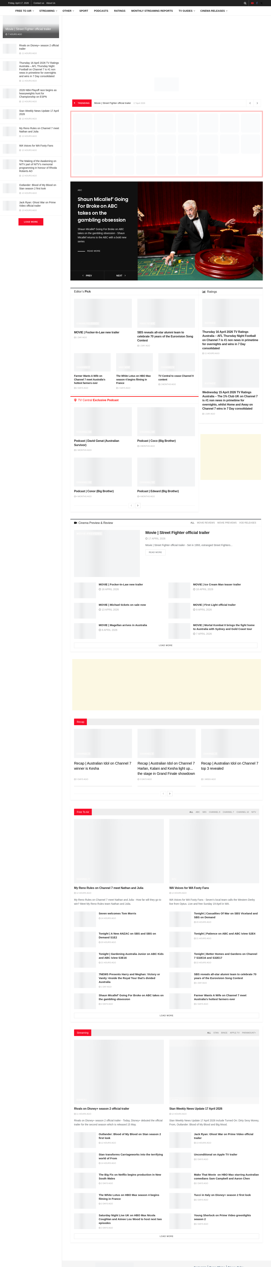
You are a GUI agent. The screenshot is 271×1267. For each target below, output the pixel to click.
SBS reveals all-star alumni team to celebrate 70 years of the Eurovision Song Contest (165, 336)
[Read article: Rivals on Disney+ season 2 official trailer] (119, 1072)
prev (87, 275)
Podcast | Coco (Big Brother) (156, 440)
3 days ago (81, 779)
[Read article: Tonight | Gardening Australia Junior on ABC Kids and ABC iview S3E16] (85, 960)
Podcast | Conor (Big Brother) (94, 491)
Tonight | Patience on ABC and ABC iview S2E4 (224, 933)
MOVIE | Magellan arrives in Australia (123, 625)
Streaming (47, 10)
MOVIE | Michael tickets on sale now (122, 604)
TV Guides (185, 10)
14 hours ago (107, 918)
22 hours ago (202, 962)
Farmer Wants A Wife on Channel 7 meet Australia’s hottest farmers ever (89, 379)
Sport (83, 10)
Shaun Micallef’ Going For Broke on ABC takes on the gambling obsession (103, 209)
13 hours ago (202, 1143)
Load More (31, 222)
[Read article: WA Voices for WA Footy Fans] (214, 851)
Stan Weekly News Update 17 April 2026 (195, 1108)
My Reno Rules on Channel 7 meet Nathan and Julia (108, 887)
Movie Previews (89, 533)
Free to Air (23, 10)
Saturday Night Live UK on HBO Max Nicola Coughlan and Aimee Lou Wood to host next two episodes (130, 1219)
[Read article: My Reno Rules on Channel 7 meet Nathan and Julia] (119, 851)
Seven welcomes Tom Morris (117, 913)
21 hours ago (202, 938)
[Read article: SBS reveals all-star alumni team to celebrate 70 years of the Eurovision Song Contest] (166, 313)
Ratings (119, 10)
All (192, 522)
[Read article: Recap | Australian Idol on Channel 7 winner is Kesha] (103, 743)
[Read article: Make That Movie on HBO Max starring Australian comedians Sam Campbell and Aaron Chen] (180, 1180)
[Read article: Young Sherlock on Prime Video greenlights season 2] (180, 1221)
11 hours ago (210, 353)
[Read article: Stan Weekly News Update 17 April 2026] (214, 1072)
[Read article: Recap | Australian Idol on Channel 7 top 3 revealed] (230, 743)
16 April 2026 (109, 589)
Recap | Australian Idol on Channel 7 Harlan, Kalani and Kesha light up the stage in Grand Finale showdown (166, 768)
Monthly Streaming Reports (152, 10)
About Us (50, 3)
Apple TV (235, 1033)
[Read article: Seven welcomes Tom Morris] (85, 919)
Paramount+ (249, 1033)
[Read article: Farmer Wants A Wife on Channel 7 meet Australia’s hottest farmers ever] (92, 362)
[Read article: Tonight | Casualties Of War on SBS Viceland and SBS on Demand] (180, 919)
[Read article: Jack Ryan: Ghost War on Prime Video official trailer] (180, 1140)
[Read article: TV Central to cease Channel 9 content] (176, 362)
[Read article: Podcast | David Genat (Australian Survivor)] (103, 421)
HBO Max (124, 367)
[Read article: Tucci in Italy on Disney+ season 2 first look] (180, 1201)
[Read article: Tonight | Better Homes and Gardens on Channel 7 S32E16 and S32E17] (180, 960)
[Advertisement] (166, 43)
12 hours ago (82, 893)
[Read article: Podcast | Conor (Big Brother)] (103, 472)
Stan (216, 1033)
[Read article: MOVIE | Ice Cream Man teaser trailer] (179, 590)
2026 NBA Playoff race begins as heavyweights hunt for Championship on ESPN (38, 93)
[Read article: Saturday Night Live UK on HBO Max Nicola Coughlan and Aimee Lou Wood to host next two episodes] (85, 1221)
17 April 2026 (155, 538)
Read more (93, 251)
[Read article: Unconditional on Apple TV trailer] (180, 1160)
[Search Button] (245, 3)
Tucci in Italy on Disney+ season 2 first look (222, 1194)
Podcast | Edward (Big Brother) (158, 491)
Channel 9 (167, 367)
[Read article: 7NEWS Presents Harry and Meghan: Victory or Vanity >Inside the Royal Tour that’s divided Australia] (85, 980)
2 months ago (167, 384)
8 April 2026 (108, 629)
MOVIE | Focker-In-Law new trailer (96, 332)
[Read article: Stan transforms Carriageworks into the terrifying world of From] (85, 1160)
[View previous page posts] (131, 505)
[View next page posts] (138, 505)
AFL (174, 879)
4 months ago (146, 446)
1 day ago (80, 337)
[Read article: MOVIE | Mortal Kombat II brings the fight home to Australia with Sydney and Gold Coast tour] (179, 631)
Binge (224, 1033)
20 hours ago (202, 922)
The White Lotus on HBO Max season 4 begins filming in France (133, 379)
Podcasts (101, 10)
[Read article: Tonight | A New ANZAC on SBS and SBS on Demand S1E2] (85, 939)
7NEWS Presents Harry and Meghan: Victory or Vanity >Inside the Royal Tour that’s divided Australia (129, 978)
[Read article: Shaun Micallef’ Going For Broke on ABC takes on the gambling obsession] (200, 231)
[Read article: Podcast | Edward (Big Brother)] (166, 472)
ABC (80, 190)
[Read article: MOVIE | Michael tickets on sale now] (85, 611)
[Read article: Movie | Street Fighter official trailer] (107, 553)
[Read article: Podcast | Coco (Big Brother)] (166, 421)
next (120, 275)
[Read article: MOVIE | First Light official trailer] (179, 611)
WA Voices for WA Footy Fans (36, 145)
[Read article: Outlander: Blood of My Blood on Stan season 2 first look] (85, 1140)
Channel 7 (83, 367)
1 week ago (208, 779)
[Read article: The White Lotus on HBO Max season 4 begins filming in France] (134, 362)
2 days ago (81, 388)
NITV (253, 812)
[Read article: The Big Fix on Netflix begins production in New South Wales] (85, 1180)
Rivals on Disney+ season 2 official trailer (101, 1108)
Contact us (39, 3)
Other (67, 10)
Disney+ (81, 1100)
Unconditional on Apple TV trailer (215, 1154)
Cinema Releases (212, 10)
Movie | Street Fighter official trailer (28, 29)
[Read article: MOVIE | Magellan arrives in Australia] (85, 631)
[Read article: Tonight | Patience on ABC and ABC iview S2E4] (180, 939)
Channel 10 (84, 432)
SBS (204, 812)
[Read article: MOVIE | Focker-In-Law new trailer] (103, 313)
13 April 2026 (109, 609)
